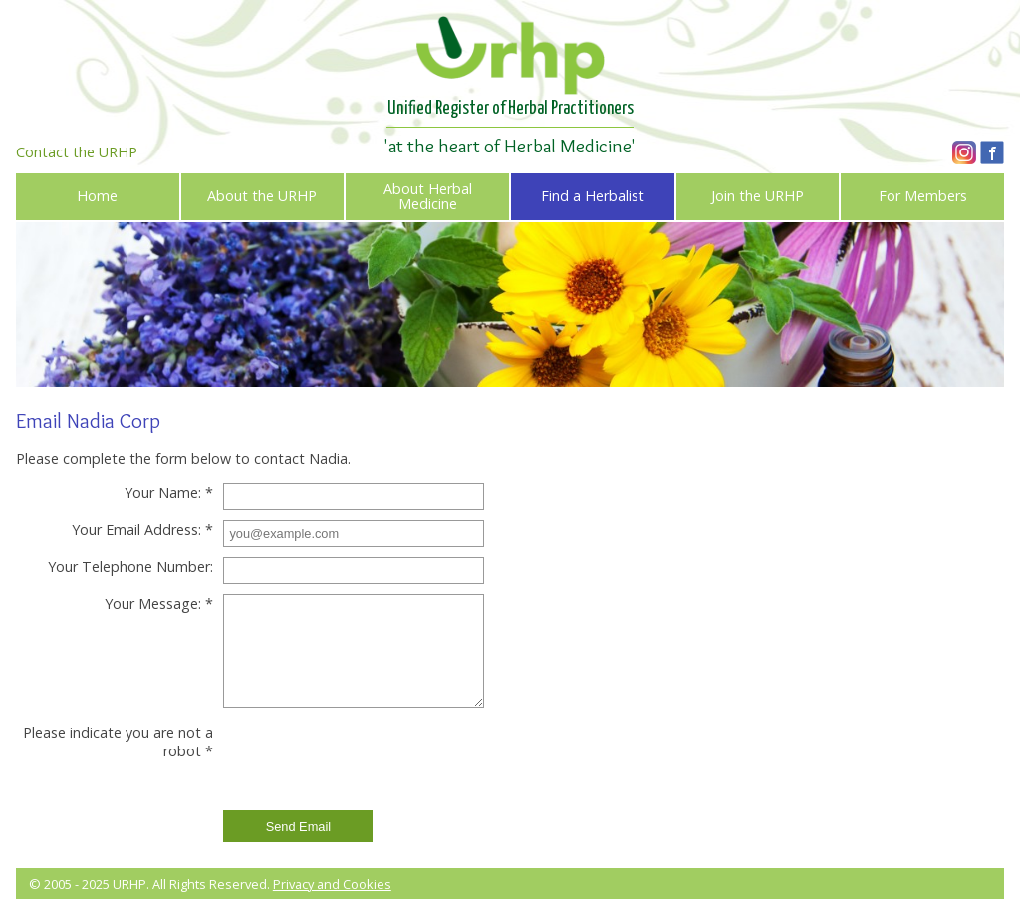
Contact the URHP (76, 152)
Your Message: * (159, 603)
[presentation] (372, 761)
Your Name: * (169, 492)
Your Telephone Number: (130, 566)
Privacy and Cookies (332, 884)
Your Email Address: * (142, 529)
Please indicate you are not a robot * (118, 741)
